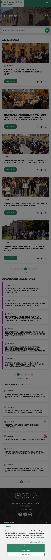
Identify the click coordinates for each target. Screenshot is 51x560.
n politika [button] (39, 537)
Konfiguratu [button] (33, 554)
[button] (38, 542)
